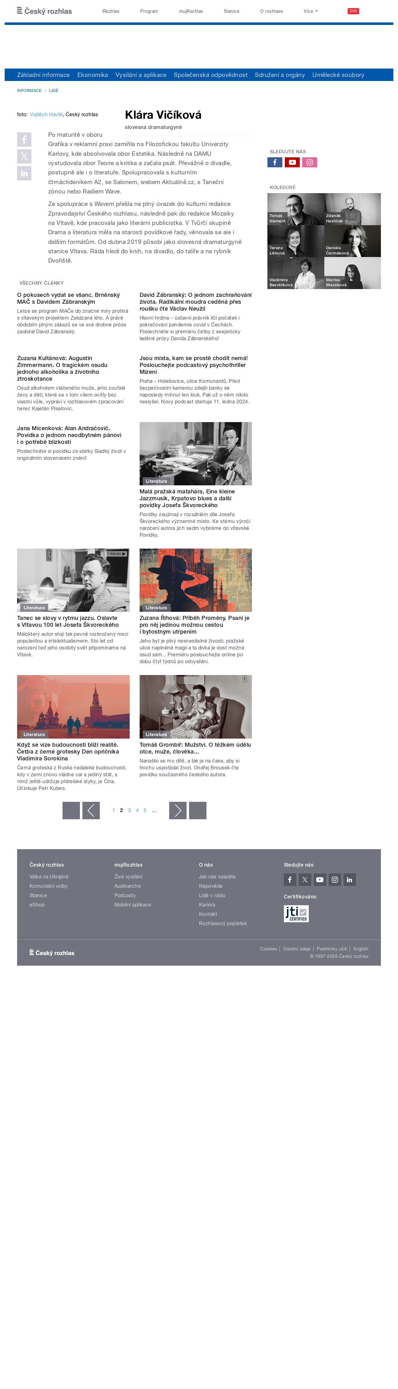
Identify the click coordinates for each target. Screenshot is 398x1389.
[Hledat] (372, 11)
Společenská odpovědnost (211, 74)
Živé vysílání (128, 1088)
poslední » (197, 1021)
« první (71, 1021)
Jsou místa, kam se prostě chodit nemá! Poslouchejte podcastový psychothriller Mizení (194, 576)
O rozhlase (271, 11)
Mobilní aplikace (132, 1116)
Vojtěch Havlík (46, 209)
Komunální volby (49, 1097)
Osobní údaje (297, 1160)
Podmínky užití (332, 1160)
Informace (29, 90)
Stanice (231, 11)
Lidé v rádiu (212, 1107)
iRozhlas (111, 11)
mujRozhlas (191, 11)
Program (149, 11)
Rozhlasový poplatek (223, 1135)
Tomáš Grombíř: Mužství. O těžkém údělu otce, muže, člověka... (195, 959)
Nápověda (211, 1097)
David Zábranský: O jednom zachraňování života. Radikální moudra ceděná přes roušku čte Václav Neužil (196, 450)
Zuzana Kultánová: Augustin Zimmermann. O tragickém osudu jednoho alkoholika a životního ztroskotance (62, 579)
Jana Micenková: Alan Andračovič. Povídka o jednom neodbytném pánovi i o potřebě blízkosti (69, 709)
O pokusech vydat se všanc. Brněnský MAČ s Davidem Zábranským (68, 446)
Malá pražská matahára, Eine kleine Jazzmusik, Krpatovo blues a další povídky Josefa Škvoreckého (187, 709)
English (361, 1160)
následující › (178, 1021)
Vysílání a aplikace (141, 74)
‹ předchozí (91, 1021)
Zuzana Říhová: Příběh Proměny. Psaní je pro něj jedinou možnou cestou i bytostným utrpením (195, 836)
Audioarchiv (127, 1097)
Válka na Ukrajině (49, 1088)
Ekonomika (92, 74)
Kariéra (207, 1116)
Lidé (53, 90)
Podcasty (125, 1107)
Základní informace (43, 74)
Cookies (268, 1160)
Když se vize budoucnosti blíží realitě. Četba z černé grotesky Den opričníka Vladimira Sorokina (68, 963)
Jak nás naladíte (217, 1088)
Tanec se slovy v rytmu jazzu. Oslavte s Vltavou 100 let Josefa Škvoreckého (68, 833)
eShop (37, 1116)
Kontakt (208, 1125)
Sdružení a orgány (280, 74)
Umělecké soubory (338, 74)
